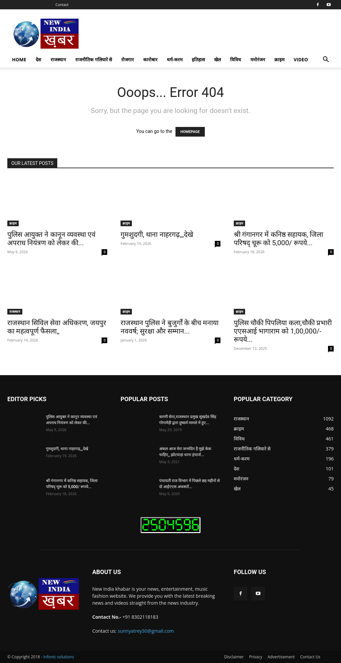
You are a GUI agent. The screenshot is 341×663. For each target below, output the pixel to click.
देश (38, 59)
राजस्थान (58, 59)
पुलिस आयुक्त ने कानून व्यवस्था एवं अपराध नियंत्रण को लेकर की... (51, 239)
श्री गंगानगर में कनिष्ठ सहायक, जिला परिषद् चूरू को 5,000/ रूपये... (278, 239)
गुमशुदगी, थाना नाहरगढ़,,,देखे (157, 235)
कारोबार (150, 59)
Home (19, 59)
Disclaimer (234, 657)
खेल (217, 59)
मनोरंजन (257, 59)
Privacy (255, 657)
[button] (326, 60)
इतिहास (198, 59)
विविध (235, 59)
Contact (62, 4)
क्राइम (279, 59)
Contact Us (310, 657)
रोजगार (127, 59)
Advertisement (281, 657)
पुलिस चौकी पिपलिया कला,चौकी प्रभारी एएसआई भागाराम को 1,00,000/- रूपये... (283, 331)
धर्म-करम (174, 59)
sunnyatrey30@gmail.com (146, 631)
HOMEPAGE (190, 132)
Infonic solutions (58, 657)
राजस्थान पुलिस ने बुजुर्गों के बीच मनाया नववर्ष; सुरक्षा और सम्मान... (169, 327)
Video (301, 59)
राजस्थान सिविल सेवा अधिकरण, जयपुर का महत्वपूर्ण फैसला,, (56, 327)
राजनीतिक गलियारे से (93, 59)
